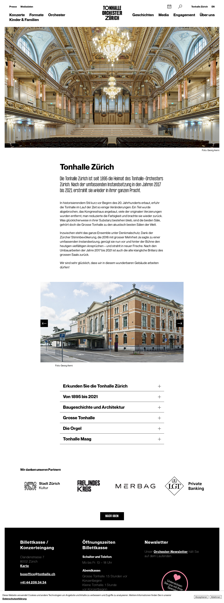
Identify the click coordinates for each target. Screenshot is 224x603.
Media (164, 15)
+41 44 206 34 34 (33, 582)
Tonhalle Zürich (199, 6)
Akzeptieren (201, 597)
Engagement (184, 15)
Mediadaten (27, 6)
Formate (36, 15)
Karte (24, 566)
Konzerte (17, 15)
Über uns (207, 15)
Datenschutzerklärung (14, 598)
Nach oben (112, 516)
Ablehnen (215, 597)
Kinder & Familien (24, 19)
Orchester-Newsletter (171, 552)
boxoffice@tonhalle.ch (37, 574)
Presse (13, 6)
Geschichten (143, 15)
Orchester (56, 15)
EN (213, 6)
